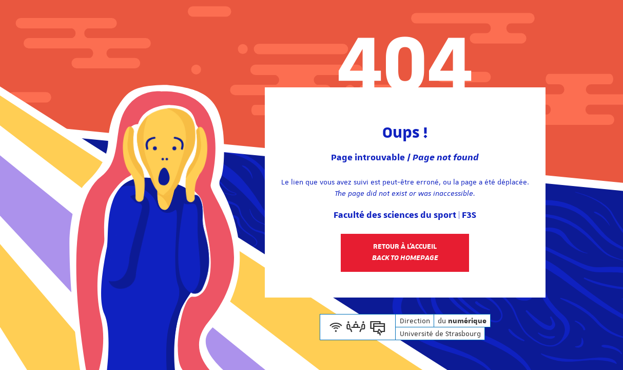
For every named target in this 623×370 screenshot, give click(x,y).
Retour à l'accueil (405, 252)
